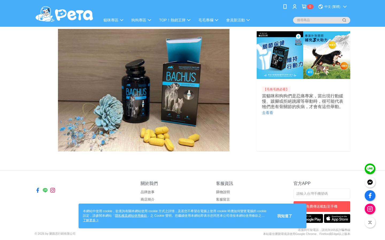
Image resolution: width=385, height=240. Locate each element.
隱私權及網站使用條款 (131, 216)
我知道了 (284, 216)
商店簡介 (148, 199)
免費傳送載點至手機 (321, 206)
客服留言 (223, 199)
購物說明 (223, 192)
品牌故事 (148, 192)
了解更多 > (90, 220)
